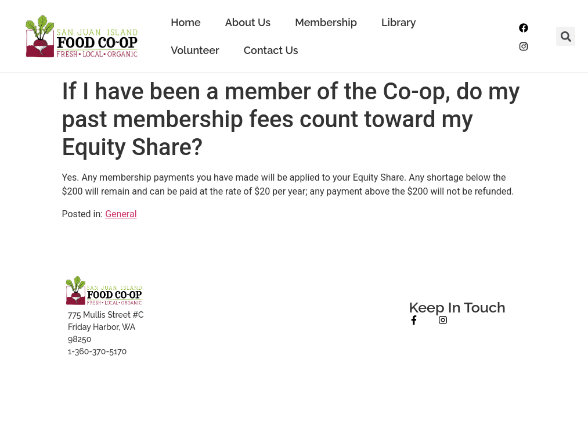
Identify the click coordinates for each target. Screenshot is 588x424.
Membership (326, 22)
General (120, 214)
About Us (247, 22)
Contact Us (271, 50)
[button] (565, 36)
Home (185, 22)
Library (398, 22)
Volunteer (195, 50)
